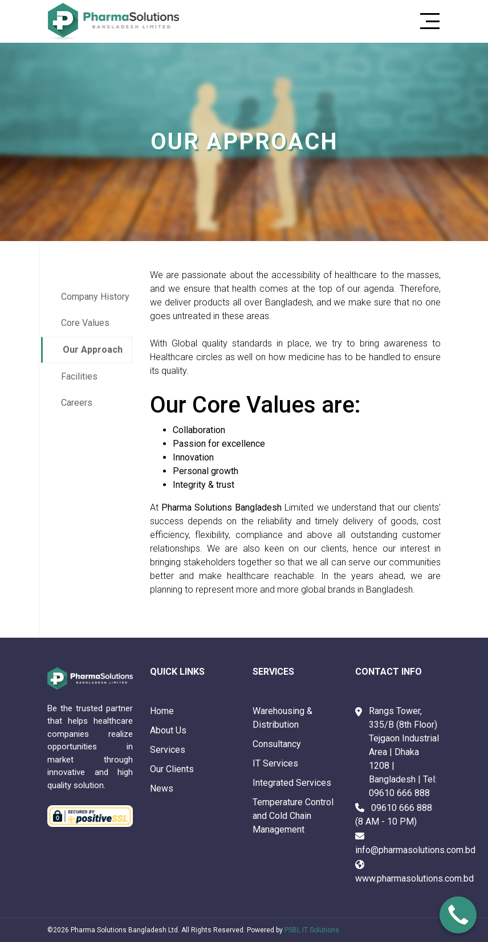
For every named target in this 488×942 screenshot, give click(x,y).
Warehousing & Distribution (282, 718)
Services (167, 749)
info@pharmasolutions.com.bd (415, 850)
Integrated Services (292, 782)
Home (162, 711)
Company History (95, 296)
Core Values (85, 322)
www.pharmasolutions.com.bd (414, 878)
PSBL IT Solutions (311, 930)
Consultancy (277, 744)
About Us (168, 730)
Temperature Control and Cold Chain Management (293, 816)
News (161, 788)
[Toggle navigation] (426, 21)
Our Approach (93, 349)
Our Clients (172, 769)
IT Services (275, 763)
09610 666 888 (399, 793)
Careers (76, 402)
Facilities (79, 376)
